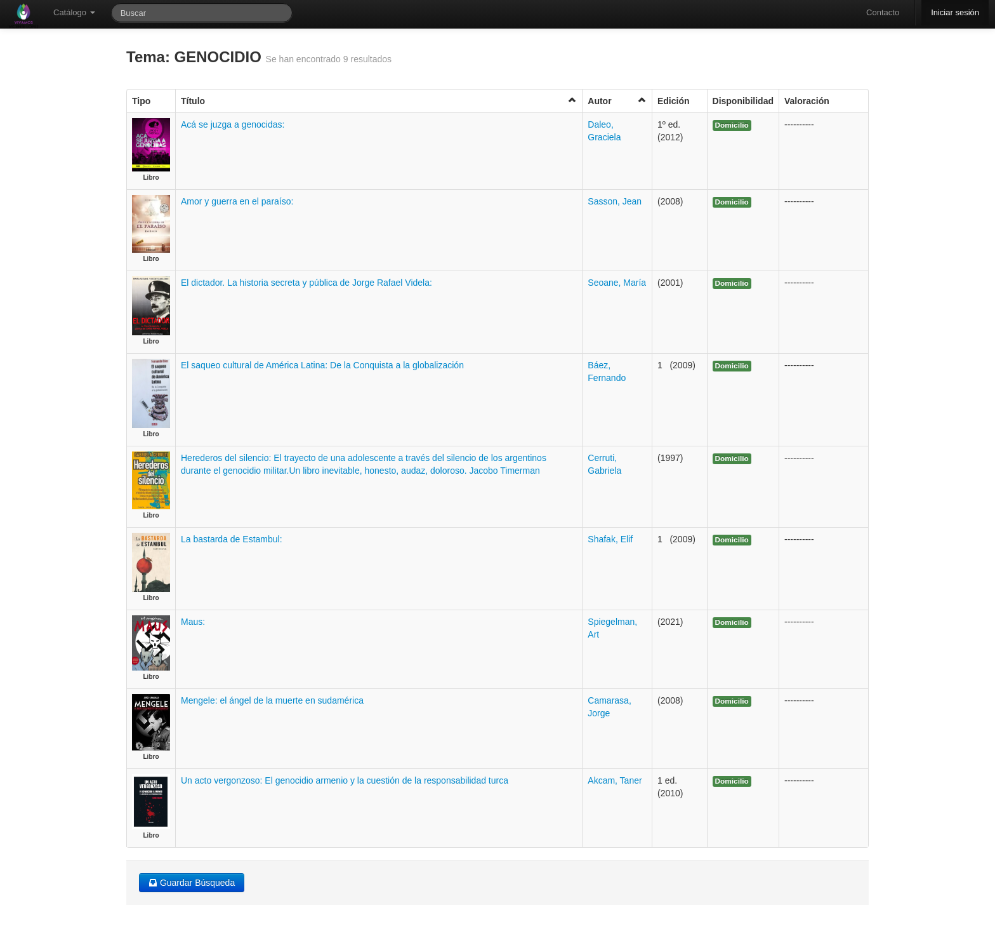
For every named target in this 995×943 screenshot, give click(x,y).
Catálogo (74, 12)
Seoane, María (617, 283)
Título (379, 100)
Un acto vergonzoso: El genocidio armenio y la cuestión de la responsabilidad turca (344, 780)
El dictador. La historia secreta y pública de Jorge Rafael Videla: (306, 283)
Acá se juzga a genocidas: (232, 124)
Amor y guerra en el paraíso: (237, 201)
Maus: (193, 622)
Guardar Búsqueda (191, 883)
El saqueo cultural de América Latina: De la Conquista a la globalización (322, 365)
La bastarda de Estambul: (231, 539)
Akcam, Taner (615, 780)
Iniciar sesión (955, 12)
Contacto (882, 12)
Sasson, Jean (615, 201)
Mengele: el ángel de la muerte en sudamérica (272, 700)
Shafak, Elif (610, 539)
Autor (617, 100)
